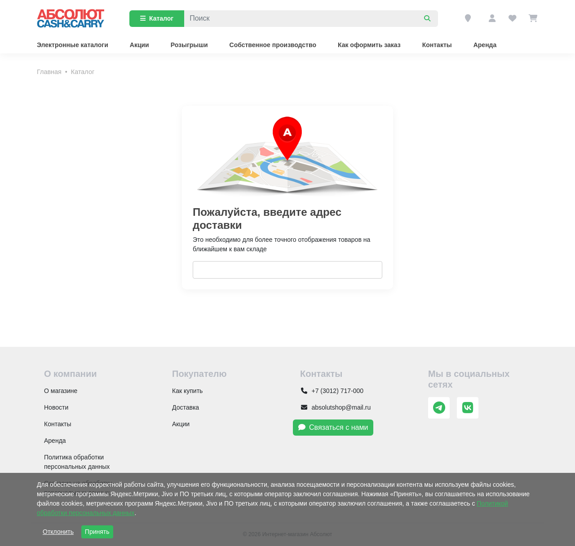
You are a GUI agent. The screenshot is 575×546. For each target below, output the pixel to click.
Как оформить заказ (369, 44)
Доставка (185, 407)
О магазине (60, 390)
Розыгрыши (189, 44)
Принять (97, 531)
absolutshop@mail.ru (335, 407)
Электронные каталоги (72, 44)
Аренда (485, 44)
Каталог (156, 18)
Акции (139, 44)
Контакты (437, 44)
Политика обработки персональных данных (77, 462)
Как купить (187, 390)
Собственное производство (273, 44)
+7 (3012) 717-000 (331, 390)
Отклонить (58, 531)
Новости (56, 407)
